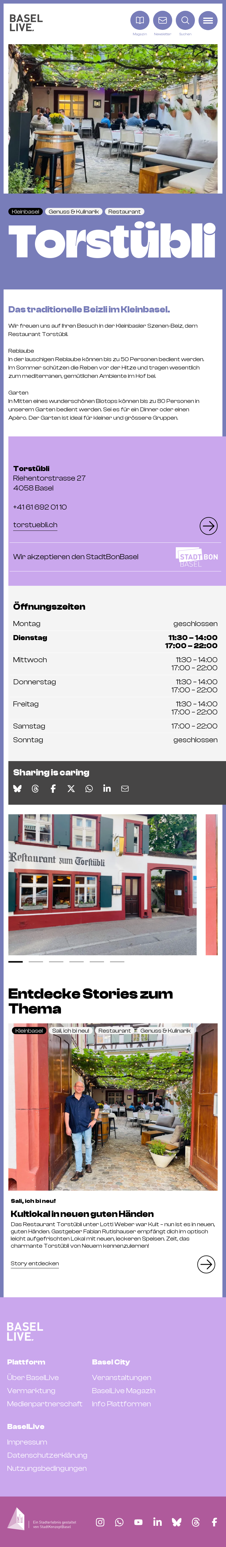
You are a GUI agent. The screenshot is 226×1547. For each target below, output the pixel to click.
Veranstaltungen (121, 1377)
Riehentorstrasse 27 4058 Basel (49, 478)
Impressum (27, 1442)
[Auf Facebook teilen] (53, 788)
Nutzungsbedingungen (47, 1468)
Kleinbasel (25, 211)
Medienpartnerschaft (45, 1404)
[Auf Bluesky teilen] (17, 788)
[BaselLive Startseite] (26, 23)
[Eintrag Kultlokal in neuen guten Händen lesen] (113, 1107)
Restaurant (125, 211)
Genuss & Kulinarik (74, 211)
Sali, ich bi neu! (70, 1030)
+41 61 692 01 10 (40, 507)
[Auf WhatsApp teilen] (89, 788)
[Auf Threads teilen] (35, 788)
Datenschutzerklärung (47, 1455)
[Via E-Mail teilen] (125, 788)
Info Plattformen (121, 1404)
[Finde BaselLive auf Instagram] (100, 1522)
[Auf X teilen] (71, 788)
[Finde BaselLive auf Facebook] (214, 1522)
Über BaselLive (33, 1377)
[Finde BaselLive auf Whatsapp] (119, 1522)
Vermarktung (31, 1391)
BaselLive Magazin (123, 1391)
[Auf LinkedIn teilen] (107, 788)
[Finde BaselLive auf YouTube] (138, 1522)
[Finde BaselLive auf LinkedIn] (157, 1522)
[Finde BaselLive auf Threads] (196, 1522)
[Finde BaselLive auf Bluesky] (176, 1522)
